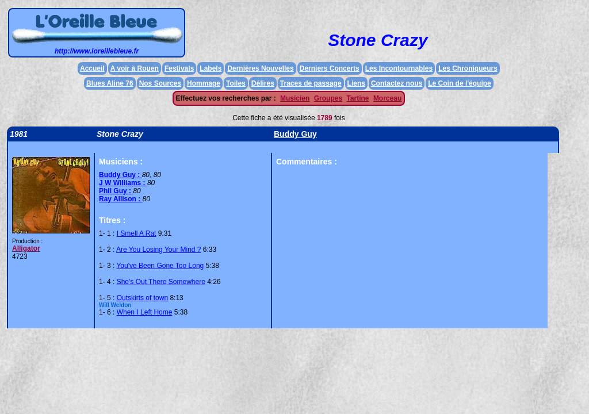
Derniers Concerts (329, 68)
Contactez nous (396, 83)
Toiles (236, 83)
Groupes (328, 98)
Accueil (92, 68)
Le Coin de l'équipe (459, 83)
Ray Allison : (121, 199)
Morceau (387, 98)
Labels (210, 68)
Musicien (294, 98)
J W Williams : (123, 183)
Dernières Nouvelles (260, 68)
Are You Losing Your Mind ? (158, 250)
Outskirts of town (142, 298)
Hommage (203, 83)
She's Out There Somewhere (161, 282)
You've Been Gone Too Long (160, 266)
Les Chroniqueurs (468, 68)
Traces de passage (311, 83)
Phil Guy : (116, 191)
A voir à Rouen (134, 68)
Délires (262, 83)
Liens (356, 83)
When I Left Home (145, 312)
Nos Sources (160, 83)
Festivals (179, 68)
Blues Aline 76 (109, 83)
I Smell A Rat (136, 233)
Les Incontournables (399, 68)
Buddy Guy (295, 134)
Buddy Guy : (120, 175)
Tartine (357, 98)
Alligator (26, 248)
